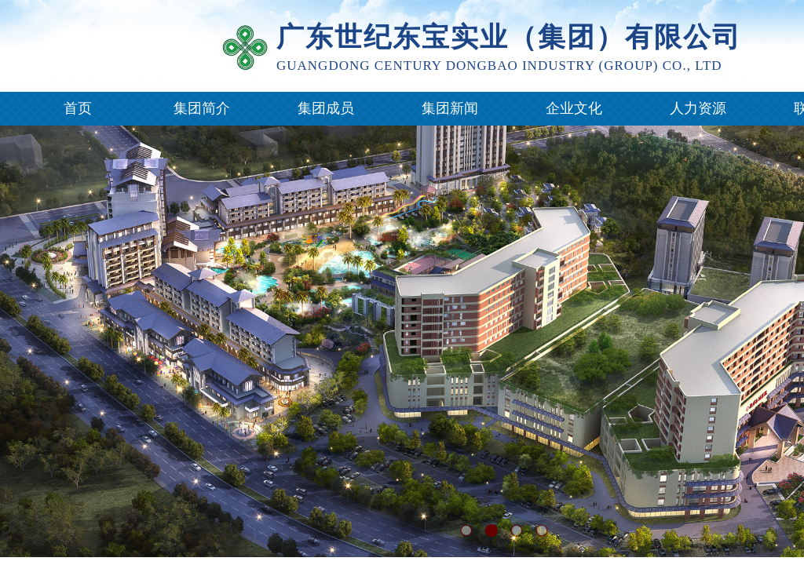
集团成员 (326, 108)
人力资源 (698, 108)
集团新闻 (450, 108)
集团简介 (202, 108)
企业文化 (574, 108)
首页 (78, 108)
